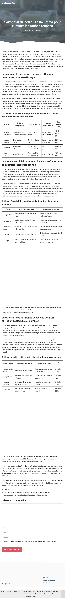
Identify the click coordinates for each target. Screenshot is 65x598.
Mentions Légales (49, 580)
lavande (4, 108)
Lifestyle (7, 489)
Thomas (38, 31)
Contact (45, 577)
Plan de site (47, 583)
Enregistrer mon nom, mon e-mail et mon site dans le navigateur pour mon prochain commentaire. (31, 543)
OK (34, 596)
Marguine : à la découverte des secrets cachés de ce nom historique (27, 492)
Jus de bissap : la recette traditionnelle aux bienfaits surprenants (25, 495)
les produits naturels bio (49, 196)
